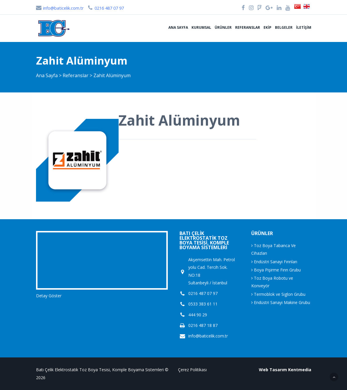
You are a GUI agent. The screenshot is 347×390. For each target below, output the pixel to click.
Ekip (267, 27)
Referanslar (247, 27)
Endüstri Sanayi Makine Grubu (280, 302)
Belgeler (284, 27)
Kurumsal (201, 27)
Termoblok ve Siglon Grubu (278, 294)
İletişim (303, 27)
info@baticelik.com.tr (59, 8)
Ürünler (223, 27)
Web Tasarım (273, 369)
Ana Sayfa (178, 27)
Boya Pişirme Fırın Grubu (276, 270)
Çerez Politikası (192, 369)
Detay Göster (48, 295)
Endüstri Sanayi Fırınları (274, 261)
